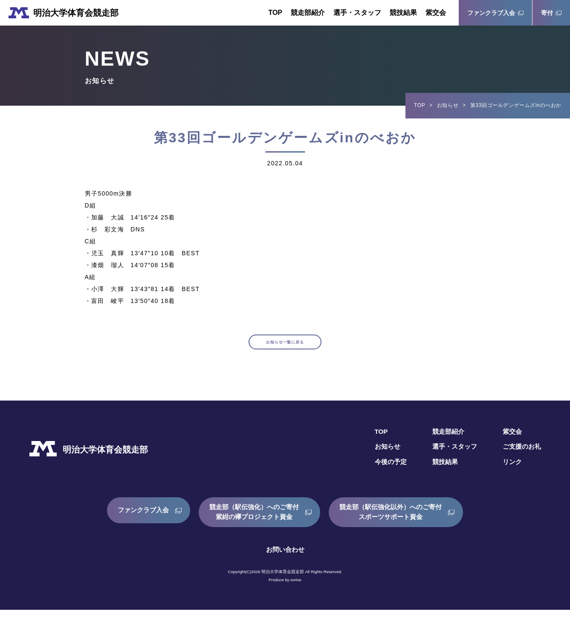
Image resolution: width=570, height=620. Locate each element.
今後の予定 (384, 472)
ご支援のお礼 (520, 457)
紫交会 (435, 12)
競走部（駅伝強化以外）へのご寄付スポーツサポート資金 (395, 522)
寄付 (547, 12)
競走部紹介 (308, 12)
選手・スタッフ (357, 12)
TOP (275, 12)
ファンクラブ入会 (491, 12)
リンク (510, 472)
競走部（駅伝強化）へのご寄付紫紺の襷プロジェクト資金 (252, 522)
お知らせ (447, 105)
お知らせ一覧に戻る (284, 347)
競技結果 (403, 12)
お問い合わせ (285, 559)
